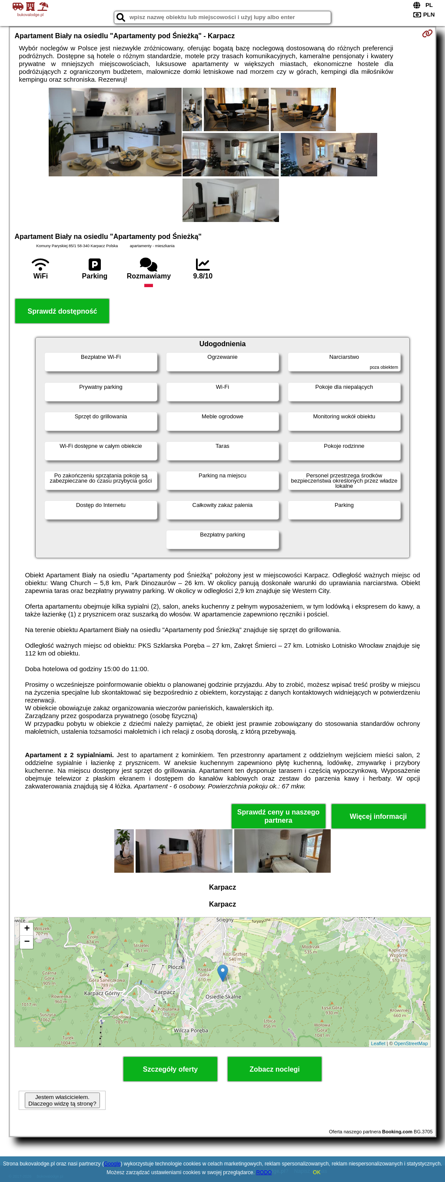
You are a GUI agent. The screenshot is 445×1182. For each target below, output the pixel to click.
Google (112, 1164)
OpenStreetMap (411, 1043)
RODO (264, 1172)
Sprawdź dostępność (62, 311)
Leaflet (378, 1043)
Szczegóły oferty (170, 1069)
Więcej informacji (378, 816)
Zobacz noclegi (274, 1069)
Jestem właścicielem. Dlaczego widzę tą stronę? (62, 1100)
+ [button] (27, 929)
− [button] (27, 942)
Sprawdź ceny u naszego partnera (278, 816)
